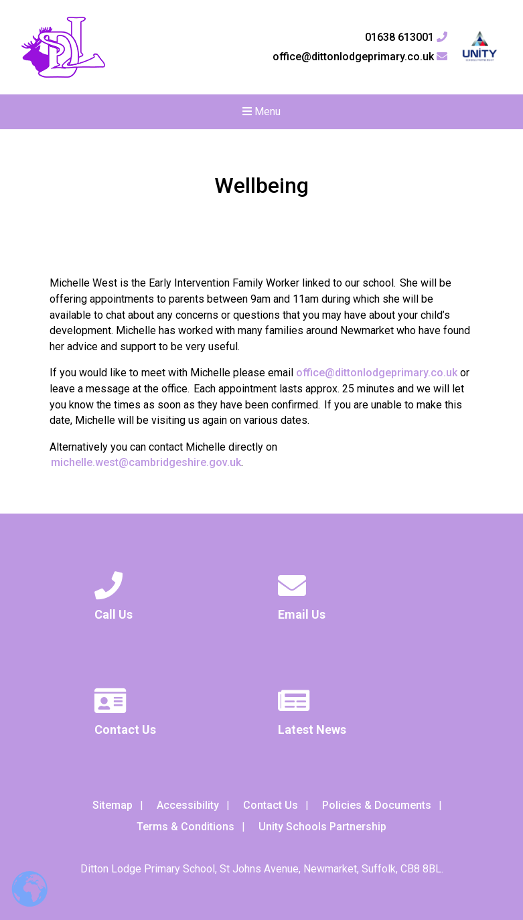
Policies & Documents (376, 805)
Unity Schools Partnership (322, 826)
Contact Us (270, 805)
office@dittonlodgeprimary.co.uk (360, 57)
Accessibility (188, 805)
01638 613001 (406, 37)
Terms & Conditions (185, 826)
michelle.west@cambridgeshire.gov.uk (146, 462)
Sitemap (112, 805)
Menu (261, 111)
